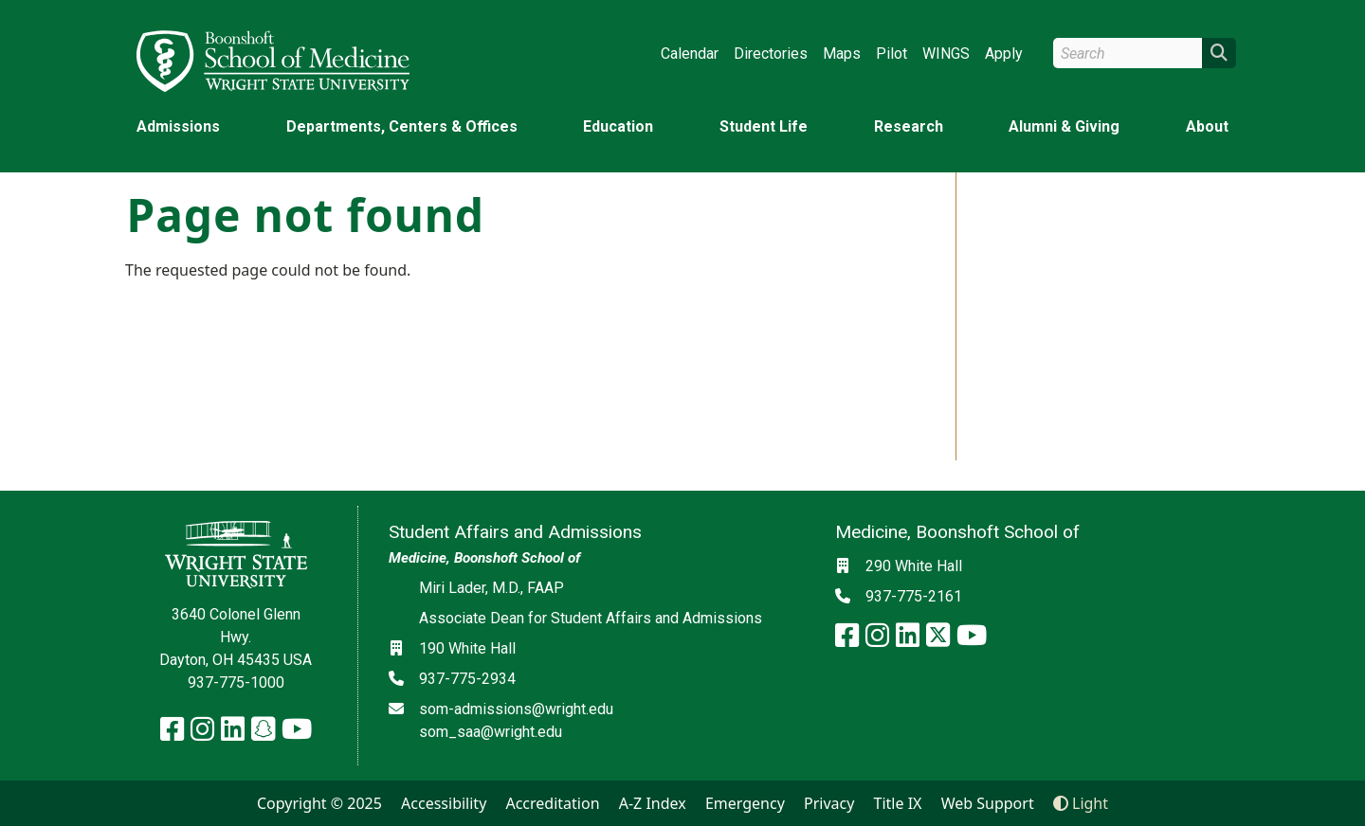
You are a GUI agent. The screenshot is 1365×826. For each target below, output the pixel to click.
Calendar (690, 54)
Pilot (891, 54)
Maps (842, 54)
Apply (1004, 54)
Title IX (898, 803)
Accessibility (443, 803)
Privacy (829, 803)
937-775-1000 (236, 682)
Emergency (745, 803)
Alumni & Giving (1064, 126)
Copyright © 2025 (319, 803)
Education (618, 126)
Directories (771, 54)
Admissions (178, 126)
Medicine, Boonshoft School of (484, 557)
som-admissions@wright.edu (516, 709)
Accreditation (552, 803)
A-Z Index (652, 803)
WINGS (946, 54)
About (1207, 126)
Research (908, 126)
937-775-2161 (913, 596)
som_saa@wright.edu (490, 732)
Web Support (987, 803)
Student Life (763, 126)
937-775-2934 (467, 679)
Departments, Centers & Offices (402, 126)
